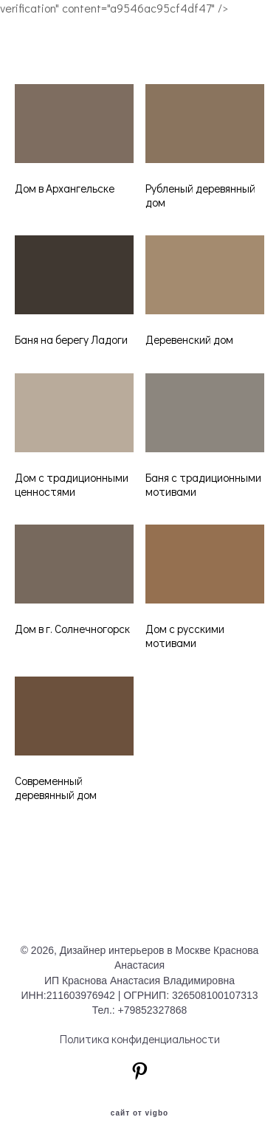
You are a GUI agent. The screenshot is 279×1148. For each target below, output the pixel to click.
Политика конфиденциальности (140, 1038)
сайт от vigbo (139, 1113)
